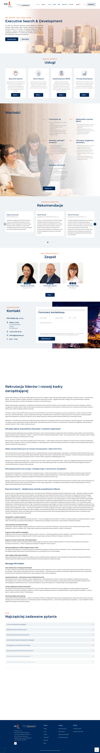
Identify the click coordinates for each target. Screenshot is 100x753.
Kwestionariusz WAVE (63, 734)
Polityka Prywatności (78, 731)
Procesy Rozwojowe (63, 737)
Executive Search (62, 728)
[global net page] (21, 4)
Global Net (46, 737)
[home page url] (8, 4)
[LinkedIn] (15, 743)
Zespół (45, 734)
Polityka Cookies (77, 728)
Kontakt (46, 740)
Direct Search (61, 731)
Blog (45, 743)
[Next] (95, 224)
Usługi (45, 728)
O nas (45, 731)
